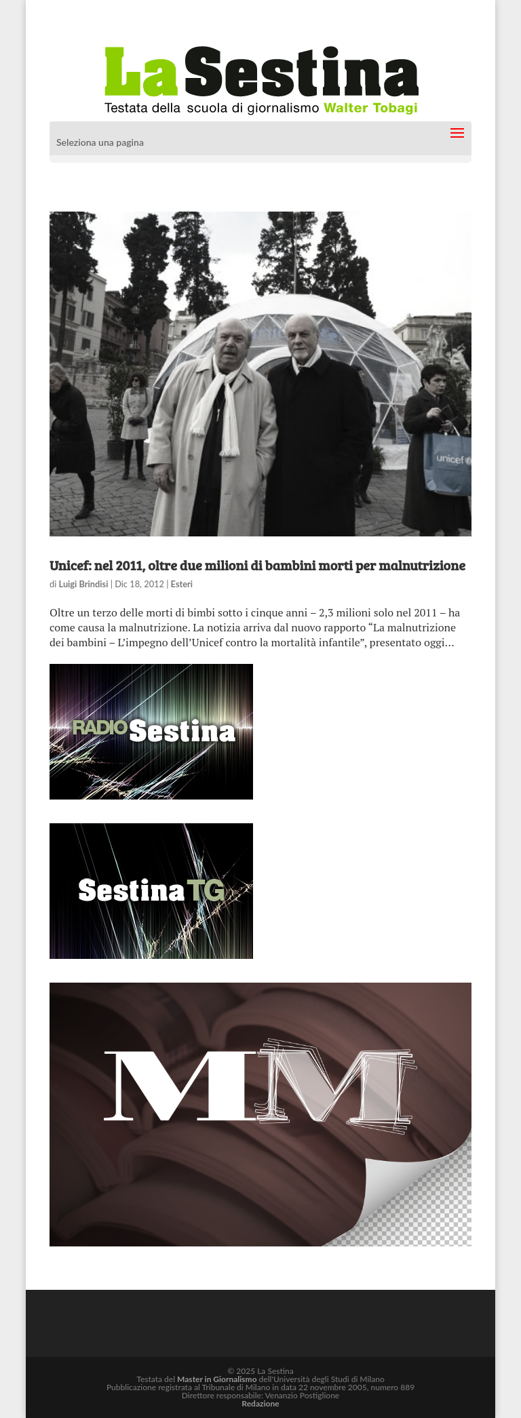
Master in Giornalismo (216, 1379)
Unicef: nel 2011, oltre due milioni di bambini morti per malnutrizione (257, 564)
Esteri (182, 583)
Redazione (260, 1403)
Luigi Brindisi (84, 583)
